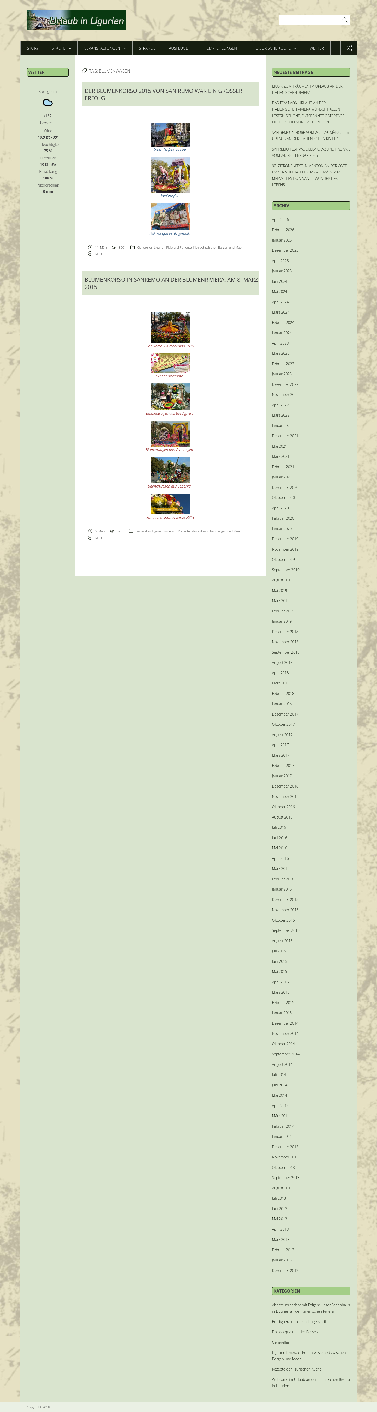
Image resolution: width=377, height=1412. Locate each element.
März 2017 (281, 755)
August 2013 (282, 1188)
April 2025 (280, 260)
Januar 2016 (282, 889)
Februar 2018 (283, 693)
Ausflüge (181, 48)
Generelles (145, 247)
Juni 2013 (280, 1208)
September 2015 (286, 930)
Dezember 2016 (285, 786)
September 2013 (286, 1177)
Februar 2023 (283, 363)
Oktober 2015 (283, 920)
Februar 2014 (283, 1126)
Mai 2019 (279, 590)
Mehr (99, 253)
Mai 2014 (279, 1095)
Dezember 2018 (285, 631)
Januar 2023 (282, 373)
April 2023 (280, 343)
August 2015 (282, 940)
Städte (61, 48)
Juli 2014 (279, 1074)
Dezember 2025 (285, 250)
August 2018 (282, 662)
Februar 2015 (283, 1002)
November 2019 (285, 549)
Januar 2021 (282, 476)
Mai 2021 (279, 446)
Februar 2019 (283, 611)
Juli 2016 (279, 827)
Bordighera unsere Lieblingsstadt (299, 1321)
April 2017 (280, 744)
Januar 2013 (282, 1260)
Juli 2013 (279, 1198)
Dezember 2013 (285, 1146)
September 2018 (286, 652)
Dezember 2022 (285, 384)
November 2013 (285, 1157)
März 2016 (281, 868)
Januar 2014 (282, 1136)
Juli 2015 (279, 950)
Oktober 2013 (283, 1167)
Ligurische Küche (276, 48)
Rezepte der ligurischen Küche (297, 1369)
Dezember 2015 (285, 899)
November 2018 (285, 641)
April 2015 (280, 982)
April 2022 (280, 404)
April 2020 (280, 508)
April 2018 (280, 672)
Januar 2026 (282, 240)
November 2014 (285, 1033)
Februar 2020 (283, 518)
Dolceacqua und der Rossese (296, 1331)
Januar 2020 (282, 528)
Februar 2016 (283, 878)
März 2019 (281, 600)
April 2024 (280, 301)
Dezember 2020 (285, 487)
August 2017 (282, 734)
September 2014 (286, 1054)
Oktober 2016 (283, 806)
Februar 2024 (283, 322)
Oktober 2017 (283, 724)
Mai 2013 (279, 1218)
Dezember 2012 (285, 1270)
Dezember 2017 (285, 714)
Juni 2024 (280, 281)
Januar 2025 (282, 270)
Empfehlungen (224, 48)
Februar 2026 (283, 229)
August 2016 (282, 817)
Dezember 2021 (285, 435)
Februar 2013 (283, 1249)
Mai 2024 (279, 291)
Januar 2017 (282, 775)
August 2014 (282, 1064)
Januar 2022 (282, 425)
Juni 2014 (280, 1085)
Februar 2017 (283, 765)
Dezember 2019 (285, 538)
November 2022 (285, 394)
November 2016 (285, 796)
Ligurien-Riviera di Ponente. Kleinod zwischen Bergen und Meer (198, 247)
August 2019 (282, 580)
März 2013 (281, 1239)
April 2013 (280, 1229)
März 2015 (281, 992)
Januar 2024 (282, 332)
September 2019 (286, 569)
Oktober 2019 (283, 559)
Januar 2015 (282, 1012)
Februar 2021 (283, 466)
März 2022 (281, 415)
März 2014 (281, 1115)
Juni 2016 (280, 837)
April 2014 (280, 1105)
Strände (147, 48)
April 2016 (280, 858)
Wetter (316, 48)
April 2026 (280, 219)
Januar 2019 (282, 621)
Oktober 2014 (283, 1043)
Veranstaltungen (105, 48)
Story (33, 48)
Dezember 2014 (285, 1023)
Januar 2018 (282, 703)
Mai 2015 (279, 971)
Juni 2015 (280, 961)
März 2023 (281, 353)
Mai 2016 (279, 847)
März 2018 (281, 683)
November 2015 (285, 909)
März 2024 (281, 312)
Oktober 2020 (283, 497)
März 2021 (281, 456)
